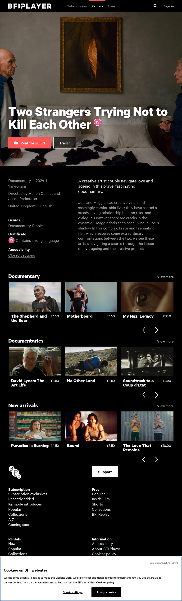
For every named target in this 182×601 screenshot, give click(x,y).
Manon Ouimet (40, 193)
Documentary (19, 225)
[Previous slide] (144, 330)
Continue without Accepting (164, 564)
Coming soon (19, 524)
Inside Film (101, 498)
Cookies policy (104, 553)
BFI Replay (100, 514)
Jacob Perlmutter (22, 198)
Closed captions (21, 255)
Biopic (37, 225)
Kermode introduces (25, 503)
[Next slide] (156, 330)
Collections (17, 514)
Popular (14, 509)
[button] (29, 142)
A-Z (11, 519)
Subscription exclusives (27, 493)
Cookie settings (73, 593)
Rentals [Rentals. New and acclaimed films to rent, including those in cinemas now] (97, 5)
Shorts (97, 503)
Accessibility (102, 543)
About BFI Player (106, 548)
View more (165, 276)
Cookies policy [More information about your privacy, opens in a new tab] (105, 583)
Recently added (21, 498)
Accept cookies (106, 593)
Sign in (169, 5)
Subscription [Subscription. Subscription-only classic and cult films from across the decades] (77, 5)
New (11, 543)
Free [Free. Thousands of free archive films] (111, 5)
